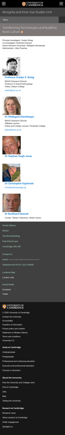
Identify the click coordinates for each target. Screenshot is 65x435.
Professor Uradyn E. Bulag (19, 77)
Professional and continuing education (18, 361)
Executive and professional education (18, 366)
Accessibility (7, 321)
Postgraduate (8, 357)
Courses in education (11, 370)
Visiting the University (11, 401)
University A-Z (8, 340)
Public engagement (10, 422)
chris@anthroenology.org (15, 187)
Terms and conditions (11, 337)
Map (4, 396)
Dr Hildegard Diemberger (19, 116)
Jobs (4, 392)
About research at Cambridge (14, 418)
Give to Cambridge (10, 387)
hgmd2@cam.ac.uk (13, 130)
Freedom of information (12, 325)
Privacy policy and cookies (13, 329)
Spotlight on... (8, 427)
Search (61, 4)
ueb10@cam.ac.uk (13, 90)
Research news (9, 413)
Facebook (6, 290)
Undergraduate (8, 352)
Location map (8, 277)
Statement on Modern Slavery (15, 333)
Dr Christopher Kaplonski (19, 183)
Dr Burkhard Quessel (16, 213)
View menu (4, 4)
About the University (12, 377)
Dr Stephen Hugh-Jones (18, 156)
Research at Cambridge (13, 408)
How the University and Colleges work (18, 383)
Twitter (5, 294)
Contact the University (11, 317)
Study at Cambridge (11, 347)
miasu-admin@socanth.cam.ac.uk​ (23, 259)
